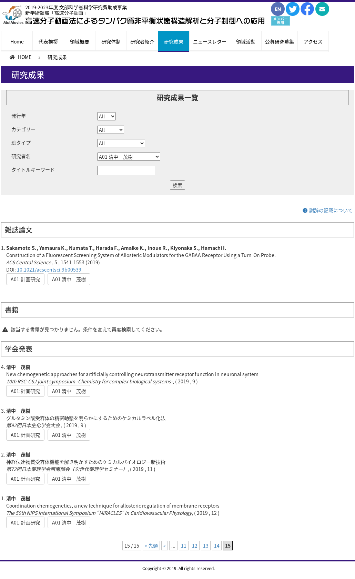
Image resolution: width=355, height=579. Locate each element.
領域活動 (245, 41)
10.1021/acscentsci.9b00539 (49, 269)
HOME (24, 56)
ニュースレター (209, 41)
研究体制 (111, 41)
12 (194, 545)
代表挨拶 (48, 41)
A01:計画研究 (25, 279)
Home (17, 41)
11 (183, 545)
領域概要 (79, 41)
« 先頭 (151, 545)
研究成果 (173, 41)
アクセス (313, 41)
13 (206, 545)
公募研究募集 (279, 41)
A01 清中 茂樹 (69, 279)
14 (217, 545)
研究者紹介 (142, 41)
